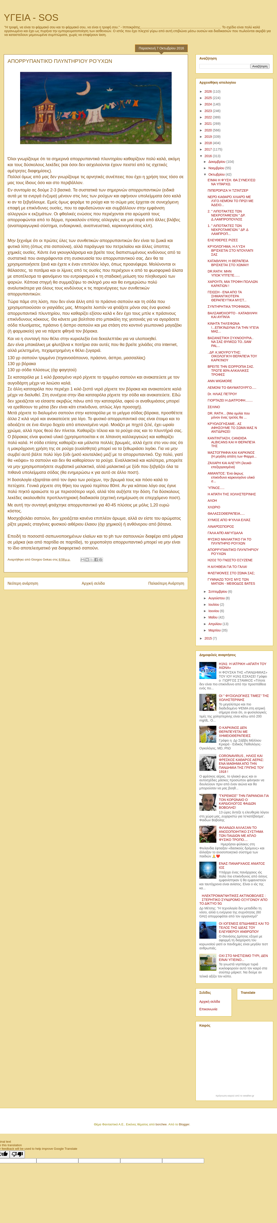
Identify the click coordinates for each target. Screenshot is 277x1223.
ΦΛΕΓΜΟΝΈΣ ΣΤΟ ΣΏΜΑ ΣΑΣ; (231, 573)
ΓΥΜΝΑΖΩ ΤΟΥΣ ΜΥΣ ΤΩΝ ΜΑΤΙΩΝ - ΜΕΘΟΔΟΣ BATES (231, 581)
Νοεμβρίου (216, 168)
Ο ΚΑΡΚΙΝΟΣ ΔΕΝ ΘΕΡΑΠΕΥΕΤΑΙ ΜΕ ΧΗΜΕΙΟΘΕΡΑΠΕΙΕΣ (235, 732)
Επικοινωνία (208, 1009)
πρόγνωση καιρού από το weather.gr (235, 1096)
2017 (209, 149)
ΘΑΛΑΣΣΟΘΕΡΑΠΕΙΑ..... (226, 513)
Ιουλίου (214, 604)
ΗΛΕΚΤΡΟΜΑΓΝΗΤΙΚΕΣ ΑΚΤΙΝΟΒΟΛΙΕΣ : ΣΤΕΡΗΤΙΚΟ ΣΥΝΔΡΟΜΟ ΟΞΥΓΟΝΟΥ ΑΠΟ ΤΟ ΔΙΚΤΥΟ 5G (233, 900)
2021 (209, 123)
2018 (209, 143)
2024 (209, 104)
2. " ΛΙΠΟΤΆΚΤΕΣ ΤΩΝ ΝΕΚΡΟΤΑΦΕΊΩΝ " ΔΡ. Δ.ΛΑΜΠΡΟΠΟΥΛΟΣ (227, 215)
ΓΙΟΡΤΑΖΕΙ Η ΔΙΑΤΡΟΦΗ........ (230, 400)
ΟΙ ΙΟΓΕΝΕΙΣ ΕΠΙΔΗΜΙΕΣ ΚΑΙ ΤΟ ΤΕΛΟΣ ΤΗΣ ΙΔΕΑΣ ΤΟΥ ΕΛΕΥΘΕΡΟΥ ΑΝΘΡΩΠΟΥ (244, 927)
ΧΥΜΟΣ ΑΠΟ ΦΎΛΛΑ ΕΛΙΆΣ (229, 520)
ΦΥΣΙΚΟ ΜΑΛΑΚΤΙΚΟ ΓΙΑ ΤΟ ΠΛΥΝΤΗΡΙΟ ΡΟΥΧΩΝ (229, 541)
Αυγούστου (217, 598)
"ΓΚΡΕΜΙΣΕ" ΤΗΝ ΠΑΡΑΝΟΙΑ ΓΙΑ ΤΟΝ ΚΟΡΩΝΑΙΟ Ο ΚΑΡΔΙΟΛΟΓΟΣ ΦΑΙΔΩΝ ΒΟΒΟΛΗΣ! (244, 801)
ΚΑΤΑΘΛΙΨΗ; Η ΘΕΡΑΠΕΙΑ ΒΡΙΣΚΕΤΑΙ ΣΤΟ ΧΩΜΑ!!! (228, 263)
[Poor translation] (17, 1154)
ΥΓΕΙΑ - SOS (31, 17)
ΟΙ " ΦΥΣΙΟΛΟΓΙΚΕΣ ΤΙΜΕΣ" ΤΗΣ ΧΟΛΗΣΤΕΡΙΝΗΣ (244, 698)
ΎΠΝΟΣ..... (216, 488)
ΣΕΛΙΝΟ (214, 407)
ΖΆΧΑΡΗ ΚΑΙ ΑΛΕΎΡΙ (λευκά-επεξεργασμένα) (230, 465)
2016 (209, 156)
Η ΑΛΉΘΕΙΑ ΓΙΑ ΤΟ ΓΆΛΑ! (227, 567)
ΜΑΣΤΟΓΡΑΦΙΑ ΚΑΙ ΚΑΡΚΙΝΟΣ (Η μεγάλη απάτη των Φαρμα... (232, 454)
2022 (209, 117)
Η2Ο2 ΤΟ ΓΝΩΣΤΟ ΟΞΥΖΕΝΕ (230, 560)
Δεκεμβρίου (217, 162)
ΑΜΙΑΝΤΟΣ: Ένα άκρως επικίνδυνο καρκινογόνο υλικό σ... (231, 477)
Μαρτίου (215, 630)
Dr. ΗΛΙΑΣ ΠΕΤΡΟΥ (222, 394)
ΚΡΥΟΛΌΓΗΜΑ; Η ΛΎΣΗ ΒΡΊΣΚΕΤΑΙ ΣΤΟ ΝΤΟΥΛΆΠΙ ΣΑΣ (230, 250)
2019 (209, 136)
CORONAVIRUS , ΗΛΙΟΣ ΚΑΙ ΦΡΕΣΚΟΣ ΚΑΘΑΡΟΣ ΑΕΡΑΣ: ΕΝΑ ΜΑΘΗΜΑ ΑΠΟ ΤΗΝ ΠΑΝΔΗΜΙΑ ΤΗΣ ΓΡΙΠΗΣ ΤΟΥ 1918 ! (241, 764)
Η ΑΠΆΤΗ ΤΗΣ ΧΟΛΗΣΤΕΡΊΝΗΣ (232, 494)
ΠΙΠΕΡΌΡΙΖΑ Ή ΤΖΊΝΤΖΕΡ (228, 190)
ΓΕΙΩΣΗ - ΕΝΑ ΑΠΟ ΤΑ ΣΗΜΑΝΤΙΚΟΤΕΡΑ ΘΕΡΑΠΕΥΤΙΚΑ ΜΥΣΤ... (227, 296)
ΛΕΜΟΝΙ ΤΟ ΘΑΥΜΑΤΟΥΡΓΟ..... (232, 387)
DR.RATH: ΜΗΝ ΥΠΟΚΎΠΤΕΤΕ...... (224, 273)
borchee (161, 1124)
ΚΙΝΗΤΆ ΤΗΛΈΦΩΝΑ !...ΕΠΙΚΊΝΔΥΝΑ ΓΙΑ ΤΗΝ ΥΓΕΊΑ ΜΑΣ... (233, 327)
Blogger (184, 1124)
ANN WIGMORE (220, 381)
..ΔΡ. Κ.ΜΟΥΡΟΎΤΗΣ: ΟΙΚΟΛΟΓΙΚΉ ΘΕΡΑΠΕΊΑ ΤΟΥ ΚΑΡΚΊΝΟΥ (232, 356)
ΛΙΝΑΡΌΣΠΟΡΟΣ (221, 526)
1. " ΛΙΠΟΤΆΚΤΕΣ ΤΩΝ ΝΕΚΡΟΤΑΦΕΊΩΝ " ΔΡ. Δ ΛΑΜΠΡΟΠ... (228, 230)
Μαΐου (213, 617)
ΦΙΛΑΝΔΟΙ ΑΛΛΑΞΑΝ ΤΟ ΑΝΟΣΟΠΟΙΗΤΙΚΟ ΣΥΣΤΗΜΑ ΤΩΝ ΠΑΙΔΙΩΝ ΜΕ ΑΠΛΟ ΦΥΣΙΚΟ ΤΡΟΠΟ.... (241, 833)
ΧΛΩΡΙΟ (214, 507)
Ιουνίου (214, 611)
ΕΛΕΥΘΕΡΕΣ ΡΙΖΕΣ (223, 240)
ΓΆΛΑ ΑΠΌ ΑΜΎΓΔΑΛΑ (225, 533)
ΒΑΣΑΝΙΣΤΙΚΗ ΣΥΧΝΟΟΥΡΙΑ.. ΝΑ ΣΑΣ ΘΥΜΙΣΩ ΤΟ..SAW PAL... (231, 342)
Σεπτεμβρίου (218, 591)
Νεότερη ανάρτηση (23, 583)
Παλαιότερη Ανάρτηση (166, 583)
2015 (209, 638)
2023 (209, 111)
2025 (209, 98)
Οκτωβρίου (217, 174)
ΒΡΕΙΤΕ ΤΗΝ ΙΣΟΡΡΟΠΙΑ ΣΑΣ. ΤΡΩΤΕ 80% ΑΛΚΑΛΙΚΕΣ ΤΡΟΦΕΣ (231, 370)
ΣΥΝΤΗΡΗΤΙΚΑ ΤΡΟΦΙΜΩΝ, (229, 306)
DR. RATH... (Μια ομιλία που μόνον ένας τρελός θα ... (229, 415)
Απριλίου (215, 624)
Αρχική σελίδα (93, 583)
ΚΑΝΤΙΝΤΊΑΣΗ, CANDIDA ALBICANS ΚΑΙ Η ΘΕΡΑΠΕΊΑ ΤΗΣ (231, 442)
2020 (209, 130)
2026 (209, 91)
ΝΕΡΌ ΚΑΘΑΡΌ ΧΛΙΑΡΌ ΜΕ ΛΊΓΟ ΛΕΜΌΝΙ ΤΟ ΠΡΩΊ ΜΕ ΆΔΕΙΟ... (231, 201)
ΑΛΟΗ (212, 500)
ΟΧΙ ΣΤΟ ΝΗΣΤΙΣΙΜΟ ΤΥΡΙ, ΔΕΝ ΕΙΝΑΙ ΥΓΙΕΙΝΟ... (243, 958)
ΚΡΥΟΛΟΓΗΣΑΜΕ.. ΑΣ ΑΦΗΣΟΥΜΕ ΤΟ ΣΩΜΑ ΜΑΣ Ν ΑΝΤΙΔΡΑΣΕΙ (232, 428)
